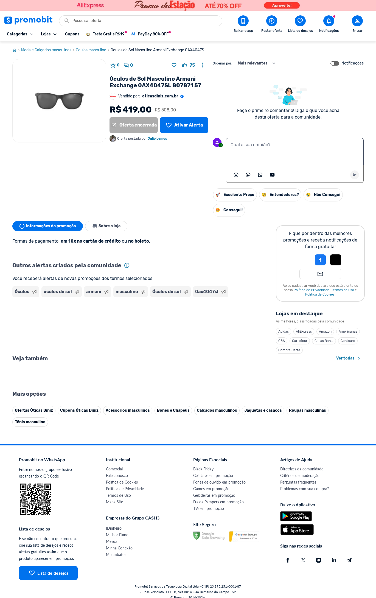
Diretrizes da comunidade (301, 469)
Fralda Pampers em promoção (218, 501)
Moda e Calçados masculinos (48, 50)
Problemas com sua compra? (304, 488)
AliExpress (304, 331)
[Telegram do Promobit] (349, 560)
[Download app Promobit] (243, 25)
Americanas (348, 331)
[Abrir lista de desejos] (300, 25)
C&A (281, 341)
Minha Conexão (119, 548)
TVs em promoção (208, 508)
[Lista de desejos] (184, 125)
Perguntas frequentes (298, 482)
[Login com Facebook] (320, 259)
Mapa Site (114, 501)
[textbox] (295, 151)
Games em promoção (211, 488)
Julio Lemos (157, 139)
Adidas (283, 331)
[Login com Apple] (335, 259)
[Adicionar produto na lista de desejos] (174, 65)
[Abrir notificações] (329, 25)
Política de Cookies (320, 294)
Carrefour (299, 341)
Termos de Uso (342, 290)
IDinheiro (114, 528)
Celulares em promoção (213, 475)
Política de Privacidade (312, 290)
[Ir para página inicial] (16, 50)
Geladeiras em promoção (214, 495)
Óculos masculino (93, 50)
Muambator (116, 554)
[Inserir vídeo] (272, 174)
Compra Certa (289, 350)
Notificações (352, 63)
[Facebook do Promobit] (288, 560)
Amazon (325, 331)
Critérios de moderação (299, 475)
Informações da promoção (47, 226)
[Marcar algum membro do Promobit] (248, 174)
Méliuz (111, 541)
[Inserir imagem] (260, 174)
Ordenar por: (222, 63)
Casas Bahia (324, 341)
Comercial (114, 469)
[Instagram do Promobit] (318, 560)
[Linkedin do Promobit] (334, 560)
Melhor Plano (117, 534)
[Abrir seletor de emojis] (236, 174)
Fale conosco (117, 475)
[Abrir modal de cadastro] (357, 25)
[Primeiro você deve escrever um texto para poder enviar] (354, 174)
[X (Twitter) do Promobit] (303, 560)
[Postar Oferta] (271, 25)
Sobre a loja (106, 226)
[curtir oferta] (188, 65)
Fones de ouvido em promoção (219, 482)
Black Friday (203, 469)
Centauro (348, 341)
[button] (301, 259)
